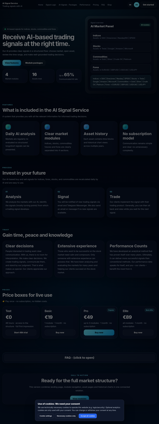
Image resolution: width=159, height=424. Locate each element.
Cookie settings (46, 416)
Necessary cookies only (66, 416)
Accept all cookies (88, 416)
